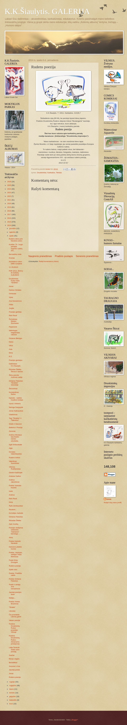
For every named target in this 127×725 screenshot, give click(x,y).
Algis (11, 448)
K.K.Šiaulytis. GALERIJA (47, 11)
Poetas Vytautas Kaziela (15, 486)
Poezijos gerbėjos (15, 360)
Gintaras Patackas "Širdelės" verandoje (16, 383)
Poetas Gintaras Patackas (15, 580)
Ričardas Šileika (15, 520)
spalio (11, 236)
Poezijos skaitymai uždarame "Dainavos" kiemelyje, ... (16, 531)
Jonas (11, 673)
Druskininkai (41, 173)
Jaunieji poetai (14, 670)
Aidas (11, 305)
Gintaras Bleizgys (15, 338)
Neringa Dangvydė (16, 407)
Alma (11, 537)
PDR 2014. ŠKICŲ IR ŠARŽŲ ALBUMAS (16, 273)
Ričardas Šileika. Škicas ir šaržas (16, 370)
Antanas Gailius (15, 476)
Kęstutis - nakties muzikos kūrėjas (16, 399)
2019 (9, 207)
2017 (9, 214)
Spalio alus (13, 570)
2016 (9, 218)
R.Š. (10, 356)
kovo (11, 704)
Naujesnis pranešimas (40, 256)
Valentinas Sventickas (14, 462)
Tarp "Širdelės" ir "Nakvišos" (15, 419)
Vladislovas (13, 415)
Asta (10, 349)
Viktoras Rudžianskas (15, 468)
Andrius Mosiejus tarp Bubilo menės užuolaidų (15, 438)
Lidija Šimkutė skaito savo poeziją (14, 650)
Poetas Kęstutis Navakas (15, 542)
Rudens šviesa (14, 458)
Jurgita (11, 308)
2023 (9, 193)
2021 (9, 200)
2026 (9, 182)
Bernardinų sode (15, 254)
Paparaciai (13, 327)
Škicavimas (13, 389)
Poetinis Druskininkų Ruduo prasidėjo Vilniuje (14, 628)
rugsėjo (12, 682)
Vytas (11, 297)
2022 (9, 196)
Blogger (74, 720)
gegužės (12, 696)
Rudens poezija (15, 566)
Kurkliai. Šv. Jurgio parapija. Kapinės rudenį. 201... (16, 248)
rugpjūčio (13, 685)
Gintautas (12, 294)
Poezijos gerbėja (15, 312)
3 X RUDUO (13, 267)
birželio (12, 693)
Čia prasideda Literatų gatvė (15, 616)
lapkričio (12, 232)
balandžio (13, 700)
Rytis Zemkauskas (16, 506)
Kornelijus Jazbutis (16, 513)
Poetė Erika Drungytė (13, 561)
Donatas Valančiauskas (15, 453)
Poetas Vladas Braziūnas (14, 603)
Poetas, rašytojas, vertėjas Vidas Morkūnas (15, 555)
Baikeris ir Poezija (15, 427)
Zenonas (12, 431)
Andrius (12, 495)
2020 (9, 203)
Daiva (11, 342)
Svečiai (11, 655)
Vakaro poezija (14, 620)
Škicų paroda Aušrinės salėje (15, 376)
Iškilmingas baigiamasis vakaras (14, 333)
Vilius (11, 346)
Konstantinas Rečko (14, 393)
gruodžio (12, 228)
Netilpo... (12, 598)
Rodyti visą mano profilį (112, 503)
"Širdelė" (12, 607)
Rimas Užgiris (14, 659)
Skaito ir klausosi (15, 424)
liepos (11, 689)
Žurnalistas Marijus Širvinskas (14, 321)
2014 (9, 225)
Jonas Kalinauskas (16, 411)
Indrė (11, 491)
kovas (108, 499)
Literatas (12, 611)
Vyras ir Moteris (15, 404)
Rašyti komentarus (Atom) (49, 261)
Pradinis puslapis (64, 256)
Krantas (12, 258)
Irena (11, 502)
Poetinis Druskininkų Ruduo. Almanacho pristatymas (14, 640)
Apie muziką (13, 524)
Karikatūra (51, 173)
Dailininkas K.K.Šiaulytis (14, 365)
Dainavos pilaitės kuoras (15, 548)
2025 (9, 185)
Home (11, 286)
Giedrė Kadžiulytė (15, 473)
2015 (9, 222)
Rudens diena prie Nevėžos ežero (16, 240)
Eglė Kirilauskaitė (15, 445)
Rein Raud (13, 315)
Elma (11, 353)
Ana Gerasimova (15, 301)
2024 (9, 189)
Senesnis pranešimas (87, 256)
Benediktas (13, 663)
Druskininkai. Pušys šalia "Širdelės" (14, 281)
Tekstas (59, 173)
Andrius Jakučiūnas (14, 481)
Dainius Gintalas (15, 290)
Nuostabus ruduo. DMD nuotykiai (15, 262)
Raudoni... (13, 510)
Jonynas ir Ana (14, 666)
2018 (9, 211)
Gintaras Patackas (16, 517)
